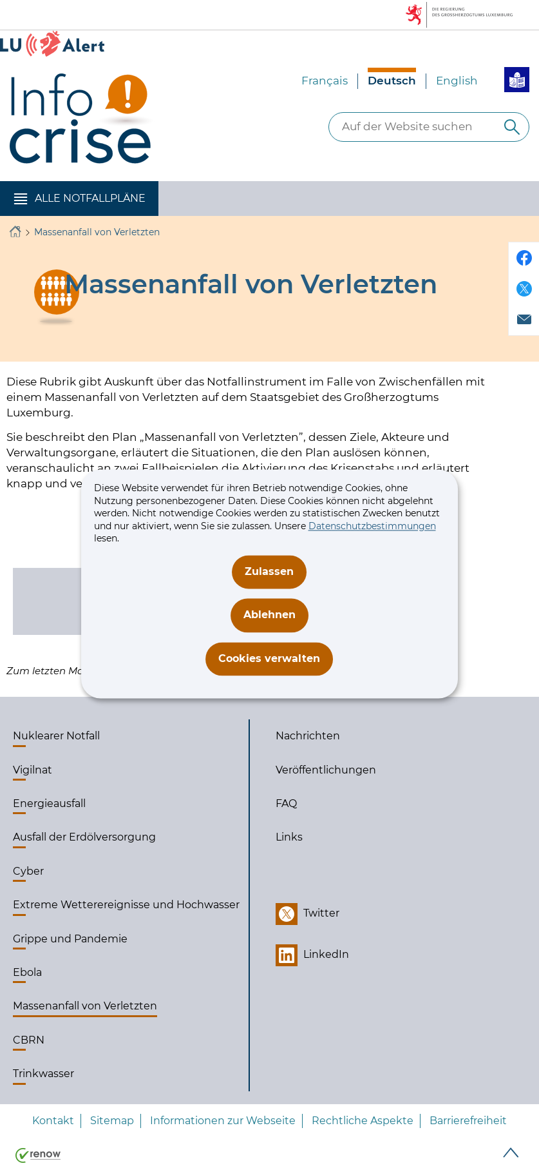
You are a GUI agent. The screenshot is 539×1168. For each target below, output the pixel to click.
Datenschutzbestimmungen (372, 526)
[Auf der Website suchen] (512, 127)
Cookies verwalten (269, 658)
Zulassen (269, 571)
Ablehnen (269, 615)
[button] (79, 198)
